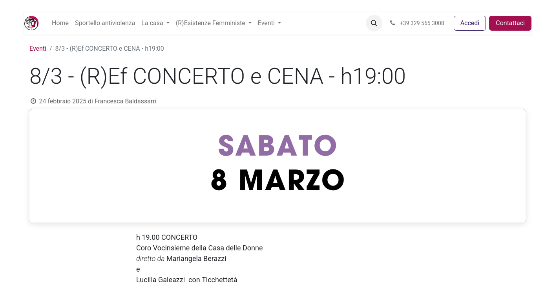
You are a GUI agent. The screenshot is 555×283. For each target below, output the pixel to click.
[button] (374, 23)
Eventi (37, 48)
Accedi (470, 23)
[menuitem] (60, 23)
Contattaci (510, 23)
